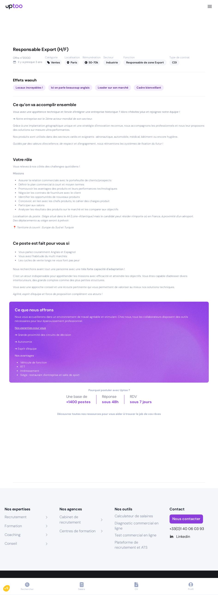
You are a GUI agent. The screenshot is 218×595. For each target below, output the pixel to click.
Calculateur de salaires (134, 516)
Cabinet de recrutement (70, 519)
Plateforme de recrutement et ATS (131, 545)
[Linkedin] (191, 536)
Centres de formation (78, 531)
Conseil (11, 543)
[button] (9, 587)
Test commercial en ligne (135, 535)
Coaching (13, 534)
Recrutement (16, 517)
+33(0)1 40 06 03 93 (187, 528)
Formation (13, 526)
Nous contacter (186, 518)
